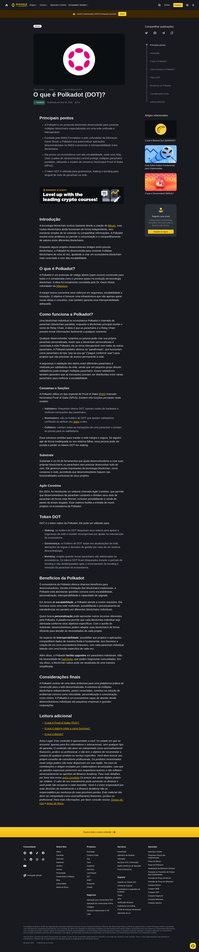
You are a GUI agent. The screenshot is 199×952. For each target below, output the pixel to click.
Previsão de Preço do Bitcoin (159, 878)
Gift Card (90, 869)
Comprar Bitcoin (154, 885)
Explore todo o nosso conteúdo (100, 832)
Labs (89, 914)
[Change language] (187, 5)
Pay (88, 859)
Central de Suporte (125, 886)
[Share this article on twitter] (146, 32)
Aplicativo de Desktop (126, 855)
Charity (89, 887)
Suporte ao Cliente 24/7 (127, 882)
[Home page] (19, 5)
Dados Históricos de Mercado (129, 866)
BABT (89, 880)
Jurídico (59, 866)
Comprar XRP (153, 892)
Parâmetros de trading (126, 906)
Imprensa (60, 862)
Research (90, 884)
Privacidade (60, 873)
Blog (58, 880)
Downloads (122, 852)
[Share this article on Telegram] (163, 32)
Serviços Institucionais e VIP (98, 911)
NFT (88, 877)
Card (89, 862)
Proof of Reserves (125, 869)
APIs (119, 899)
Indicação (121, 859)
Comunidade (61, 884)
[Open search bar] (158, 5)
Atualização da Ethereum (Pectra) (161, 868)
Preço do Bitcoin (154, 861)
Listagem (90, 907)
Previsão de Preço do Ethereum (160, 882)
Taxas (120, 895)
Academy (90, 866)
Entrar (167, 5)
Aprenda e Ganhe (155, 852)
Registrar (178, 5)
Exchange (91, 852)
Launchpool (91, 873)
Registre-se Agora (161, 232)
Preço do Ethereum (155, 865)
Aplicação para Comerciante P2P (100, 900)
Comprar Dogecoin (155, 896)
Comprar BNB (153, 889)
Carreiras (60, 855)
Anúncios (60, 859)
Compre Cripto (92, 855)
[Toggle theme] (193, 5)
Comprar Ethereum (155, 899)
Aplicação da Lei (124, 913)
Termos (59, 869)
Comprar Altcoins (155, 903)
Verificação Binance (125, 902)
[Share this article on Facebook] (154, 32)
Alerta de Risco (62, 887)
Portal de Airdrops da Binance (129, 910)
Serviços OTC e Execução (128, 862)
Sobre (58, 852)
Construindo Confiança (65, 877)
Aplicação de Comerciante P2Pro (100, 903)
